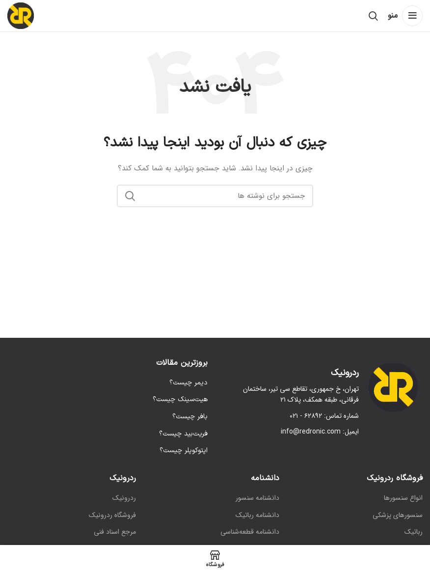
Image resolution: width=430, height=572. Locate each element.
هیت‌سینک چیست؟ (180, 400)
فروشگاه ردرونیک (112, 515)
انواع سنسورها (403, 498)
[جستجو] (373, 16)
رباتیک (413, 532)
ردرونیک (124, 498)
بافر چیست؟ (190, 417)
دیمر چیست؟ (188, 383)
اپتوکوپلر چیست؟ (184, 451)
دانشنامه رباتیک (257, 515)
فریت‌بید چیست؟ (183, 434)
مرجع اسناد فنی (115, 532)
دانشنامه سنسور (257, 498)
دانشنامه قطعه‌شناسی (249, 532)
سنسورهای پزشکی (398, 515)
